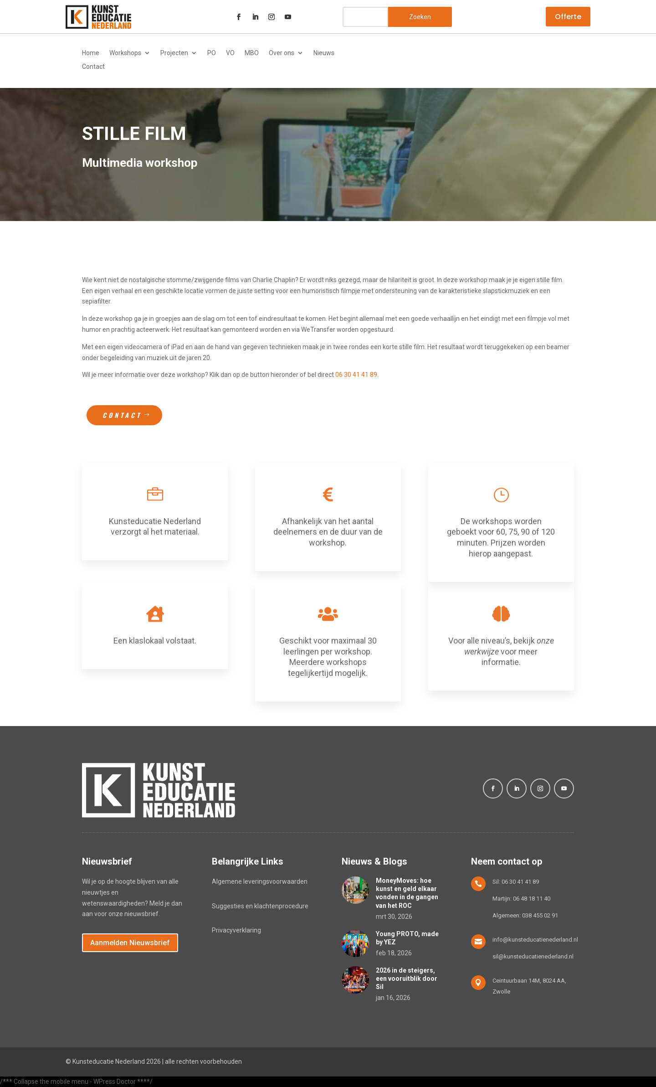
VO (230, 53)
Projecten (174, 53)
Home (90, 53)
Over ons (281, 53)
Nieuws (323, 53)
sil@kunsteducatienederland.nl (533, 956)
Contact (93, 66)
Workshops (125, 53)
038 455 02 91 (540, 915)
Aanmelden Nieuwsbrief (130, 942)
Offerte (568, 16)
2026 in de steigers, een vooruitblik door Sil (406, 978)
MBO (252, 53)
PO (211, 53)
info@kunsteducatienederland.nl (535, 939)
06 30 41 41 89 (356, 374)
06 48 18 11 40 (531, 898)
